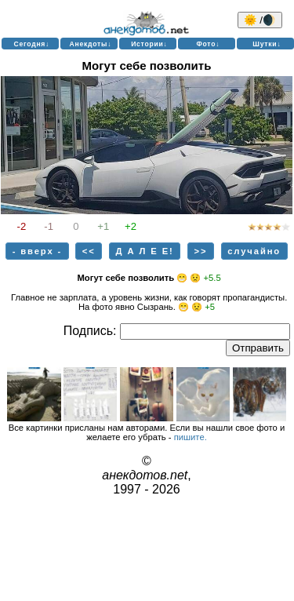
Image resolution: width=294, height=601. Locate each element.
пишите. (190, 437)
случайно (254, 251)
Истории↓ (149, 44)
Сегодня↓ (32, 44)
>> (201, 251)
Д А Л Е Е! (145, 251)
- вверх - (38, 251)
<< (89, 251)
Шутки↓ (266, 44)
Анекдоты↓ (91, 44)
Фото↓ (208, 44)
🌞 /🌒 (260, 20)
